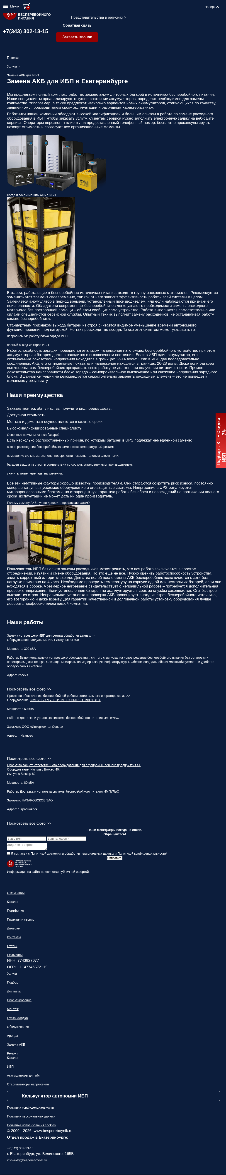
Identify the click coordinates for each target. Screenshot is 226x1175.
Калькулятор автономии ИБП (55, 1097)
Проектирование (19, 1001)
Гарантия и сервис (20, 921)
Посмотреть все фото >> (29, 689)
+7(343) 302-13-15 (25, 31)
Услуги (12, 66)
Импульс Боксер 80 (21, 774)
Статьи (12, 947)
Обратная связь (77, 25)
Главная (13, 57)
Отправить (114, 859)
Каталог (13, 903)
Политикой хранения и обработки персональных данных (72, 855)
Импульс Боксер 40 (44, 769)
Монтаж (13, 1010)
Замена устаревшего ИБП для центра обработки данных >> (51, 635)
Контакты (14, 938)
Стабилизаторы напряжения (28, 1085)
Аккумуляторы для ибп (24, 1077)
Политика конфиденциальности (30, 1109)
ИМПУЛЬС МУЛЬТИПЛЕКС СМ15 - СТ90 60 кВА (65, 700)
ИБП (10, 1068)
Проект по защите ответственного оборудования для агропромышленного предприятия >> (74, 765)
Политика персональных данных (31, 1118)
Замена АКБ (16, 1046)
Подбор (12, 984)
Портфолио (15, 912)
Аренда (12, 1037)
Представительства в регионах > (98, 17)
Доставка (14, 992)
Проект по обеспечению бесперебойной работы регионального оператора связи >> (68, 696)
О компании (15, 894)
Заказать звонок (77, 37)
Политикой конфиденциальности (141, 855)
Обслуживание (18, 1028)
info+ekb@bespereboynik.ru (27, 1161)
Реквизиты (15, 956)
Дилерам (13, 929)
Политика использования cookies (31, 1126)
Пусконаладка (17, 1019)
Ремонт (12, 1055)
